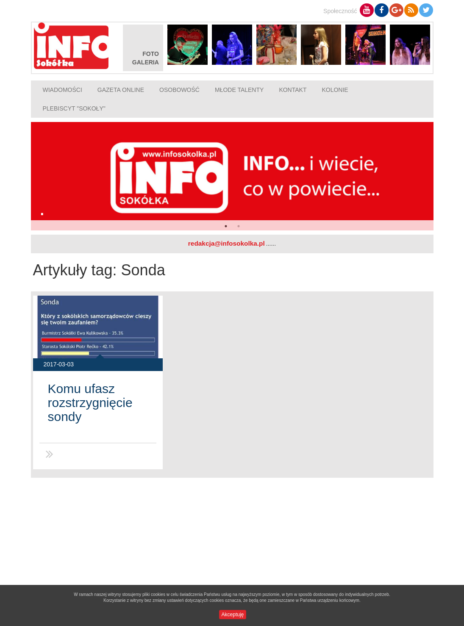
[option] (232, 176)
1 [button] (226, 226)
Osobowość (179, 89)
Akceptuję (233, 615)
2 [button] (238, 226)
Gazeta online (120, 89)
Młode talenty (239, 89)
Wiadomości (62, 89)
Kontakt (292, 89)
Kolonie (335, 89)
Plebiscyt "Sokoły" (74, 108)
